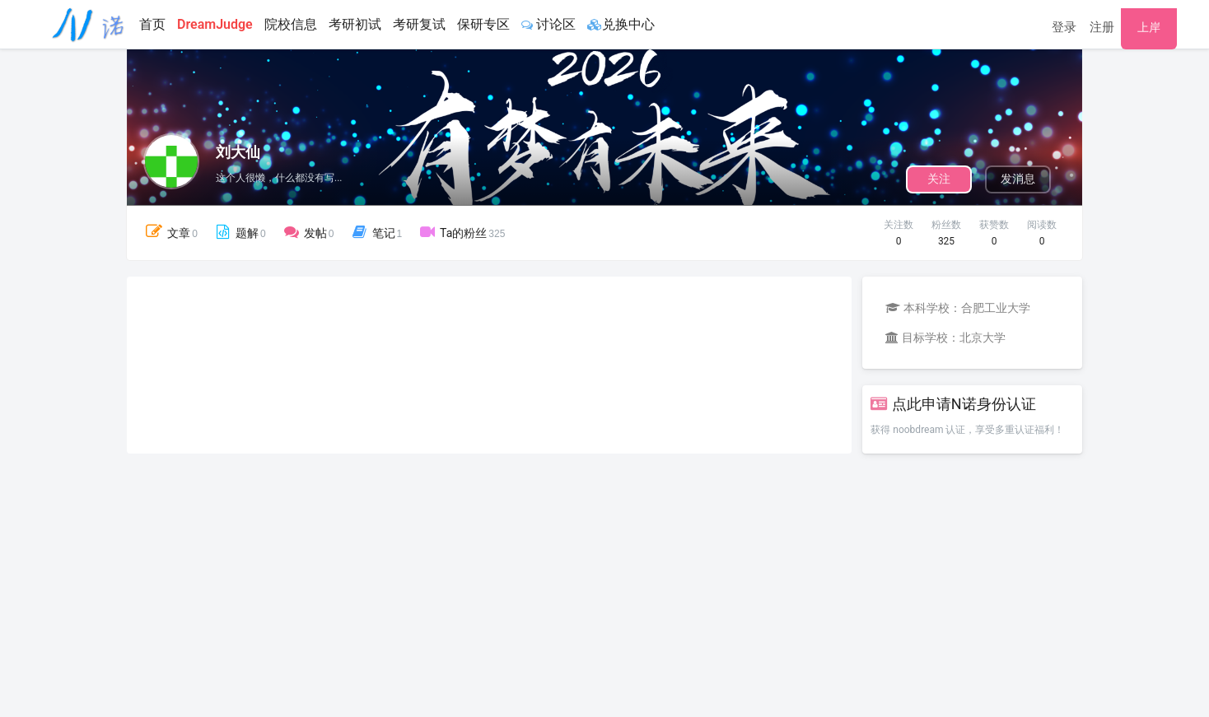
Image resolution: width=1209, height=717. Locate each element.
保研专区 (483, 24)
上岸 (1148, 27)
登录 (1064, 27)
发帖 (308, 232)
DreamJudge (215, 24)
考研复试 (419, 24)
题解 (239, 232)
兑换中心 (621, 24)
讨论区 (548, 24)
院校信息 (290, 24)
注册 (1102, 27)
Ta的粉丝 (462, 232)
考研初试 (355, 24)
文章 (170, 231)
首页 (152, 24)
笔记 (376, 232)
